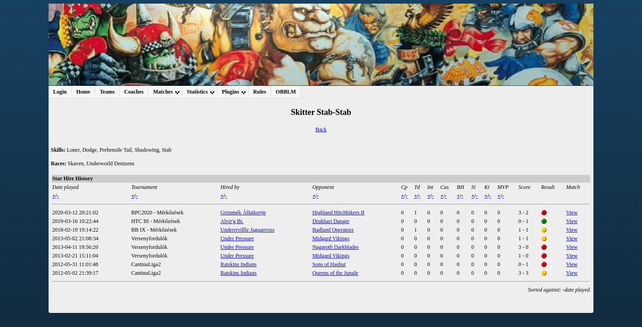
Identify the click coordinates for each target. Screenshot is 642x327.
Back (321, 129)
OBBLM (286, 92)
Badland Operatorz (333, 230)
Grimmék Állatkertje (243, 212)
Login (60, 92)
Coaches (134, 92)
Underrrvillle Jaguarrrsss (247, 230)
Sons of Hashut (329, 264)
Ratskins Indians (238, 264)
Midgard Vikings (330, 238)
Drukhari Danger (331, 221)
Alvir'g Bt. (231, 221)
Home (83, 92)
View (572, 212)
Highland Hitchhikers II (338, 212)
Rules (260, 92)
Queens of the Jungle (335, 273)
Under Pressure (237, 238)
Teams (107, 92)
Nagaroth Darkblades (335, 247)
